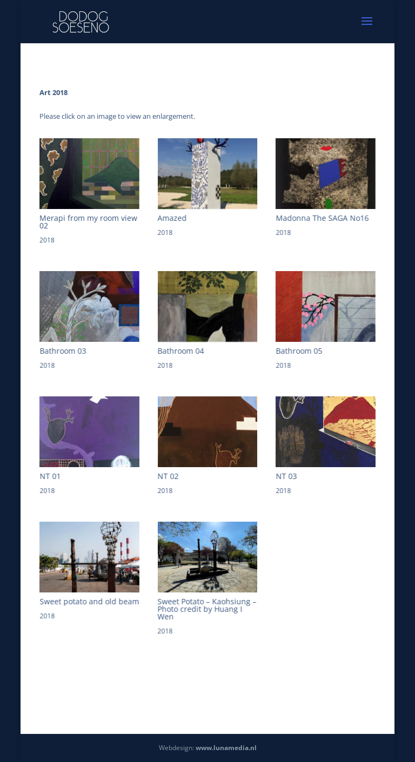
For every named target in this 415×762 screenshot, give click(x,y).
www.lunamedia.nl (226, 747)
